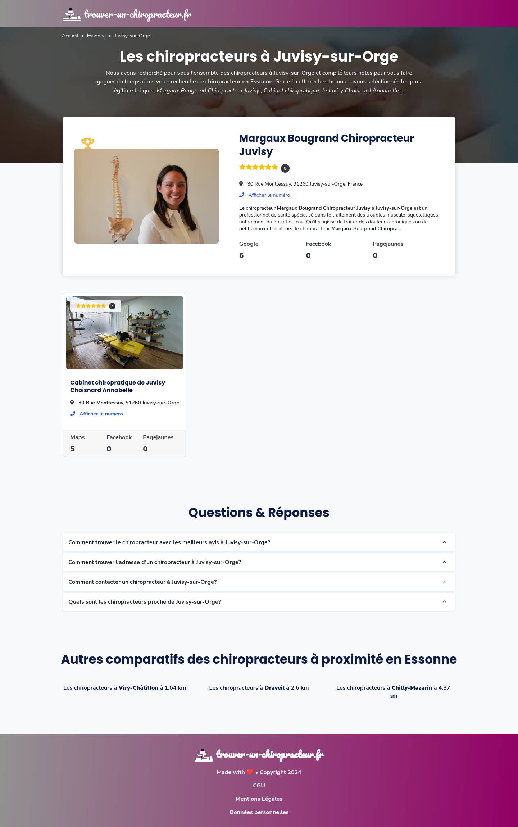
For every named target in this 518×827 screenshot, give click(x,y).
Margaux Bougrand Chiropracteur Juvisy (327, 144)
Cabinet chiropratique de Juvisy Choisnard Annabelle (117, 386)
